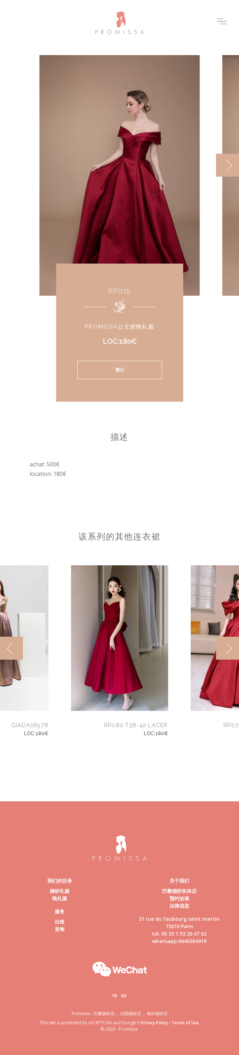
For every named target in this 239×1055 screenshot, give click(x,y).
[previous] (11, 648)
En (123, 996)
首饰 (60, 929)
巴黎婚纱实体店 (179, 891)
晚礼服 (59, 898)
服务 (60, 911)
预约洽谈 (179, 898)
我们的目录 (59, 880)
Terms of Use (185, 1023)
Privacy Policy (154, 1023)
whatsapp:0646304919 (179, 941)
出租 (60, 921)
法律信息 (179, 905)
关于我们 (179, 880)
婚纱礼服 (60, 891)
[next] (227, 165)
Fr (115, 996)
